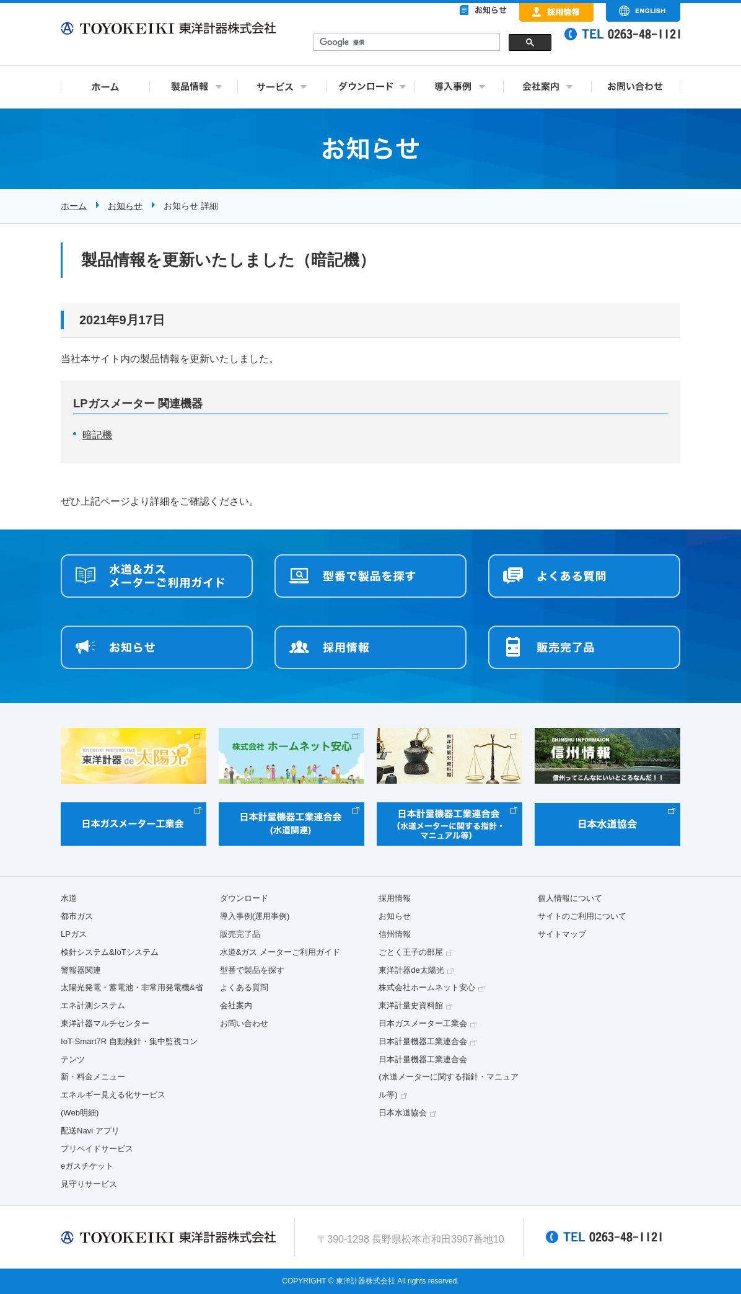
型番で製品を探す (252, 970)
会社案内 (236, 1005)
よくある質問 (244, 987)
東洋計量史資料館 (411, 1005)
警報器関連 (81, 970)
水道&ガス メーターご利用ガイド (280, 952)
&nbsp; (432, 43)
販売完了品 (240, 934)
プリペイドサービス (97, 1148)
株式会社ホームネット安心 (427, 987)
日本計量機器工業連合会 (423, 1041)
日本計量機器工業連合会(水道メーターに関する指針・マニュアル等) (448, 1077)
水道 (69, 898)
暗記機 (97, 435)
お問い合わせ (244, 1023)
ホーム (74, 206)
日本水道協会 (403, 1112)
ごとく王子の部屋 (411, 952)
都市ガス (77, 916)
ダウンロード (244, 898)
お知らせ (125, 206)
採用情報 (395, 898)
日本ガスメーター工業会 (423, 1023)
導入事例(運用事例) (255, 916)
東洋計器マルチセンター (105, 1023)
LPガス (74, 934)
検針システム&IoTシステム (110, 952)
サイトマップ (562, 934)
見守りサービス (89, 1184)
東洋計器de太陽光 (411, 970)
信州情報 (395, 934)
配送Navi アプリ (90, 1130)
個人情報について (570, 898)
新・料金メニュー (93, 1076)
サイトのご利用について (582, 916)
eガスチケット (87, 1166)
